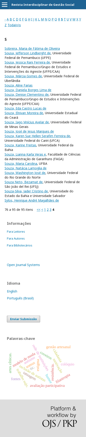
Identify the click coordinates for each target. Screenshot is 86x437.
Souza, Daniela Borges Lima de (28, 90)
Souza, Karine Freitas (20, 145)
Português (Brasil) (20, 298)
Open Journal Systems (23, 265)
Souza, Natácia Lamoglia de (26, 168)
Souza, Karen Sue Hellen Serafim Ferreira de (37, 136)
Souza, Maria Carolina (21, 163)
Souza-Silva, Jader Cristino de (26, 191)
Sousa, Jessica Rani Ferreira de (27, 62)
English (12, 291)
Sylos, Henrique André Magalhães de (32, 200)
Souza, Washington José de (25, 173)
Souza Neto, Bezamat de (24, 182)
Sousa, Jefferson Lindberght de (28, 53)
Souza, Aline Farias (19, 85)
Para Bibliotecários (19, 245)
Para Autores (16, 238)
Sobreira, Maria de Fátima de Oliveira (32, 48)
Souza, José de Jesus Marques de (29, 131)
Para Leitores (16, 231)
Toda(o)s (14, 25)
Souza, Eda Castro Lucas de (25, 108)
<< (38, 209)
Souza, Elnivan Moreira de (24, 113)
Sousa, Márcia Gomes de (23, 76)
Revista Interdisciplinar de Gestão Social (42, 5)
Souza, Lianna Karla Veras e (25, 154)
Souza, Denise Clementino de (27, 94)
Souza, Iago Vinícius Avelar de (27, 122)
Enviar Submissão (23, 319)
